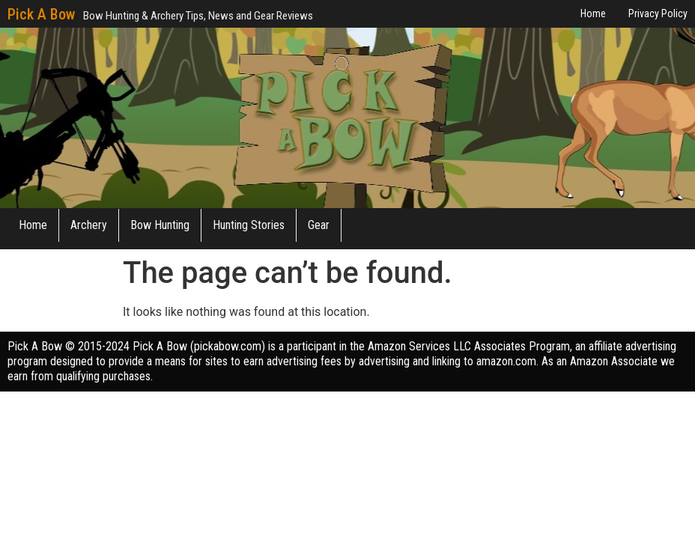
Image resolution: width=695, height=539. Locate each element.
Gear (319, 225)
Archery (88, 225)
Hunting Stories (249, 225)
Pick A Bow (41, 14)
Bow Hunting (159, 225)
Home (33, 225)
